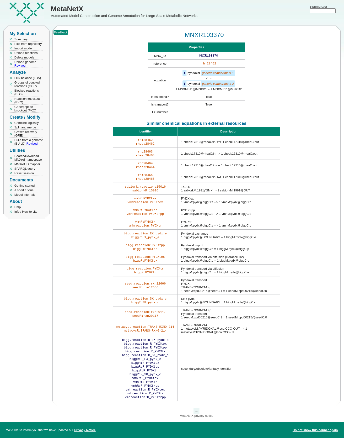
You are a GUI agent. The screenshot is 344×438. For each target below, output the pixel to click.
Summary (21, 39)
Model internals (24, 194)
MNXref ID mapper (27, 164)
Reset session (24, 173)
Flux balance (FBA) (27, 78)
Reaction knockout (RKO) (27, 100)
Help (17, 207)
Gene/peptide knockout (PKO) (25, 108)
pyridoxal (194, 74)
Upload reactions (26, 53)
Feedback (61, 32)
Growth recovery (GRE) (25, 133)
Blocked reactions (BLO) (26, 92)
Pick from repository (28, 44)
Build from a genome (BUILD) (28, 141)
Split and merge (25, 127)
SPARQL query (24, 168)
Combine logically (26, 123)
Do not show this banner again (315, 430)
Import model (23, 48)
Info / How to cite (26, 211)
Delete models (24, 57)
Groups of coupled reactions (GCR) (27, 84)
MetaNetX (67, 9)
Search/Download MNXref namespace (28, 157)
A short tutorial (24, 190)
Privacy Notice (85, 430)
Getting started (24, 185)
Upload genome (25, 63)
